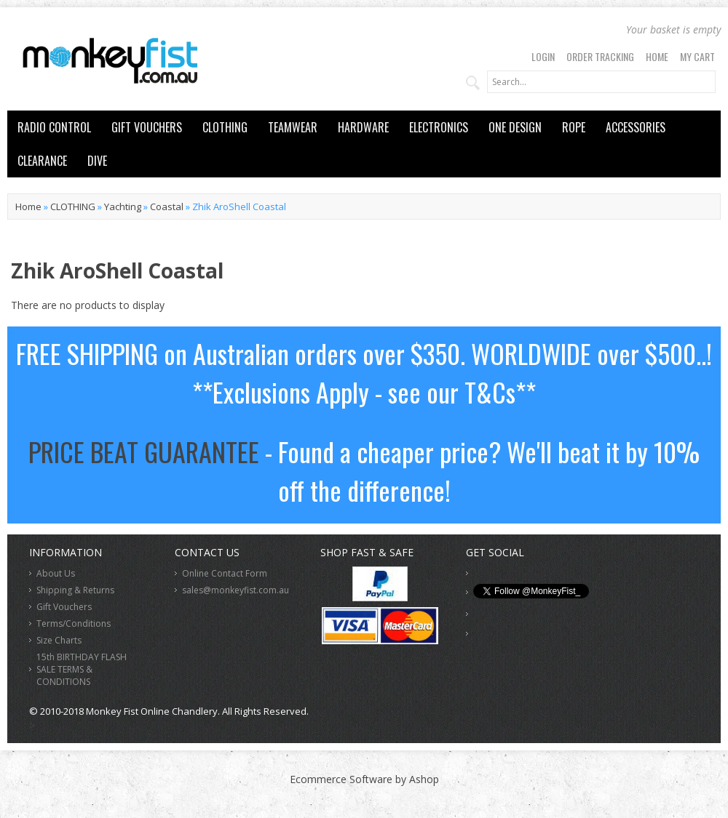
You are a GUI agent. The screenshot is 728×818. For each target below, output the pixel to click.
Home (657, 56)
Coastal (166, 206)
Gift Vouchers (64, 607)
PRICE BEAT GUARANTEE (143, 451)
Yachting (122, 206)
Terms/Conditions (73, 623)
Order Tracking (600, 56)
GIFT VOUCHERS (146, 127)
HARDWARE (363, 127)
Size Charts (59, 640)
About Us (55, 573)
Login (543, 56)
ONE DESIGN (515, 127)
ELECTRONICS (438, 127)
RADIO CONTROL (54, 127)
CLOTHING (225, 127)
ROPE (573, 127)
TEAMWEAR (292, 127)
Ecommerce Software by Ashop (364, 779)
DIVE (97, 160)
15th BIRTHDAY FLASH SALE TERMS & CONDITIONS (81, 669)
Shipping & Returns (75, 590)
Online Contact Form (224, 573)
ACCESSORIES (635, 127)
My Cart (697, 56)
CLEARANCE (42, 160)
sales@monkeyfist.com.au (235, 590)
